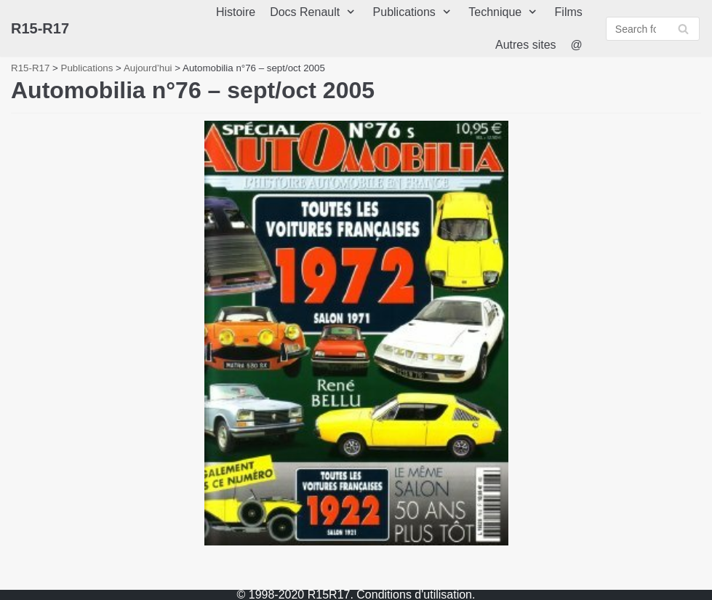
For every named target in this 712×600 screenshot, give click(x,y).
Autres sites (525, 45)
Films (569, 12)
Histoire (235, 12)
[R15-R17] (40, 28)
